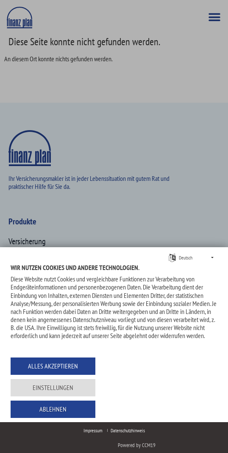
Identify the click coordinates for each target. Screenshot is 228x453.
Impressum (93, 430)
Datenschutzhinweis (128, 430)
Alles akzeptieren (53, 366)
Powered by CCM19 (137, 445)
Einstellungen (53, 387)
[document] (114, 307)
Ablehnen (53, 409)
